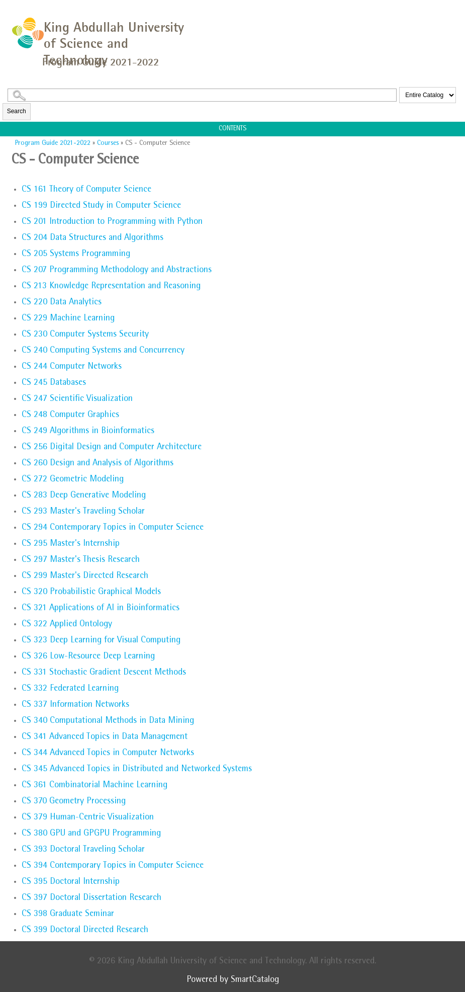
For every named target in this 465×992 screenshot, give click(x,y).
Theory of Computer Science (86, 190)
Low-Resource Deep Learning (88, 657)
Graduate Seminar (68, 914)
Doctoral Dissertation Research (91, 898)
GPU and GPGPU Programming (91, 834)
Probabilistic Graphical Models (91, 592)
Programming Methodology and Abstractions (117, 270)
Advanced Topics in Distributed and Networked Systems (137, 769)
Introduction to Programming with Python (112, 222)
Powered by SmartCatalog (233, 980)
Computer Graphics (70, 415)
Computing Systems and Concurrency (103, 351)
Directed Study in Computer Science (101, 206)
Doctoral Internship (71, 882)
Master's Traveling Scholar (83, 512)
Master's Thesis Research (81, 560)
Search (16, 111)
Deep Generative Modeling (84, 496)
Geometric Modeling (73, 479)
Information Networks (75, 705)
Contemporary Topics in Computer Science (113, 528)
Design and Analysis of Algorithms (97, 463)
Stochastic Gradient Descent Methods (104, 673)
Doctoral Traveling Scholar (83, 850)
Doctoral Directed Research (85, 930)
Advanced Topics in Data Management (105, 737)
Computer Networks (72, 367)
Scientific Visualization (77, 399)
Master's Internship (71, 544)
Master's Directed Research (85, 576)
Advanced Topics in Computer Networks (108, 753)
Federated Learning (70, 689)
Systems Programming (76, 254)
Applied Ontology (67, 624)
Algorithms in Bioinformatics (88, 431)
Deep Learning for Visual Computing (101, 640)
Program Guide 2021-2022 (52, 143)
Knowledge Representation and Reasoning (111, 286)
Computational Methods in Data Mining (108, 721)
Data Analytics (62, 302)
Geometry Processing (74, 801)
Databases (54, 383)
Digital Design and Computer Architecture (112, 447)
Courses (108, 143)
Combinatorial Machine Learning (94, 785)
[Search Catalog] (202, 95)
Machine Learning (68, 318)
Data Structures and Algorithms (92, 238)
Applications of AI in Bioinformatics (100, 608)
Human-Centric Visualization (88, 817)
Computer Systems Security (85, 335)
